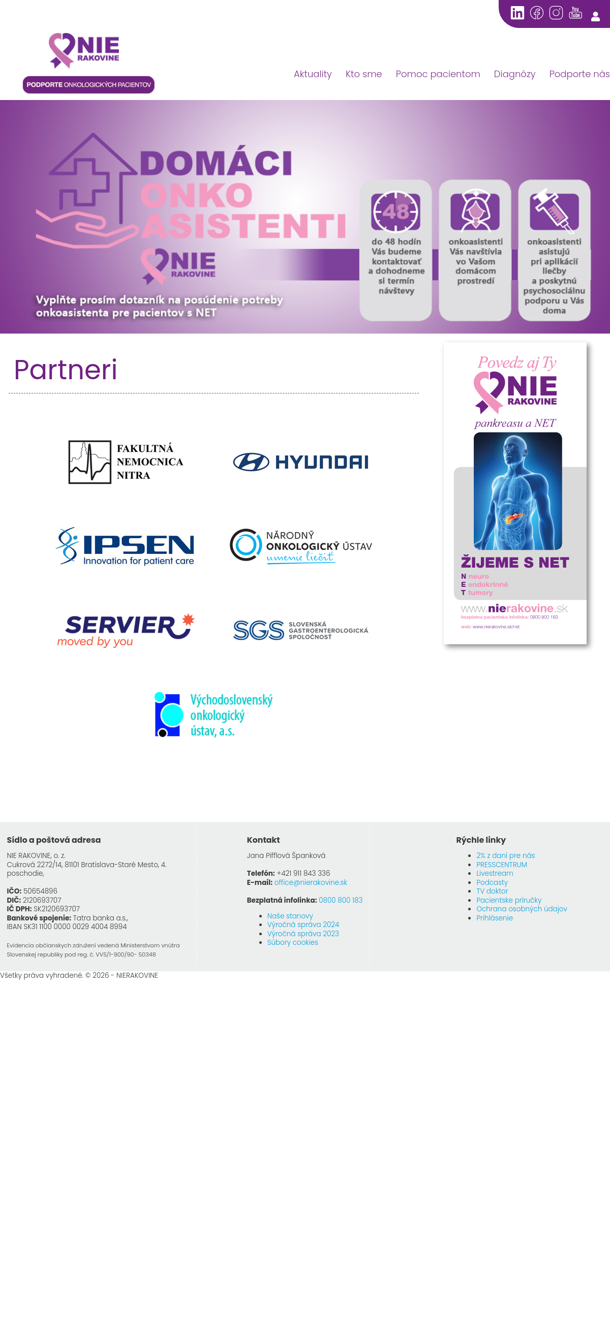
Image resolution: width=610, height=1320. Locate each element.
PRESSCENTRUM (501, 865)
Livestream (494, 873)
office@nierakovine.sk (310, 882)
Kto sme (364, 74)
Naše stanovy (290, 916)
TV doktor (492, 891)
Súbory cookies (292, 942)
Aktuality (313, 74)
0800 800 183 (340, 900)
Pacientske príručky (508, 900)
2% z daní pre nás (505, 856)
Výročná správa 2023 (303, 934)
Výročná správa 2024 (303, 925)
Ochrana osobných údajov (521, 909)
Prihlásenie (494, 918)
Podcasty (492, 882)
